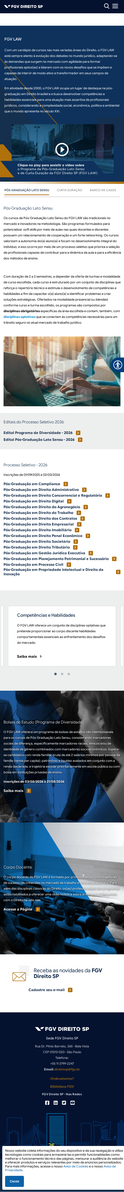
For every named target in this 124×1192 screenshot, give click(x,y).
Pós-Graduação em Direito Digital (34, 501)
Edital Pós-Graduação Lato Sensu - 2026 (39, 440)
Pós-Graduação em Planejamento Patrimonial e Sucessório (56, 559)
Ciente (14, 1181)
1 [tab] (55, 674)
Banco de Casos (103, 190)
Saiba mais (27, 656)
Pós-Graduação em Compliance (32, 484)
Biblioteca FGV (62, 1087)
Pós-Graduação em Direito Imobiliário (38, 530)
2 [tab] (62, 674)
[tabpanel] (62, 636)
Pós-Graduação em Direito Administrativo (41, 490)
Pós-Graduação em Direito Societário (37, 541)
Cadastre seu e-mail (47, 990)
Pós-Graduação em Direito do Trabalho (38, 513)
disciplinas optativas (19, 317)
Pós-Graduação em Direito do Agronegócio (42, 507)
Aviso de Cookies (75, 1166)
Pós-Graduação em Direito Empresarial (39, 524)
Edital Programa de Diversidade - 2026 (38, 433)
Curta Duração (69, 190)
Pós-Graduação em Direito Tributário (37, 547)
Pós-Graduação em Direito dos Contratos (40, 518)
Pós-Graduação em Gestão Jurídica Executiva (44, 553)
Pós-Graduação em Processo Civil (33, 564)
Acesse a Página (18, 909)
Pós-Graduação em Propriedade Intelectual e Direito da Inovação (53, 572)
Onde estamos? (62, 1079)
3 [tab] (68, 674)
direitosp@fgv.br (67, 1069)
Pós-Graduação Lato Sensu (26, 190)
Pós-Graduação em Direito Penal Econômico (43, 536)
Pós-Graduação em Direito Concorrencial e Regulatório (53, 495)
